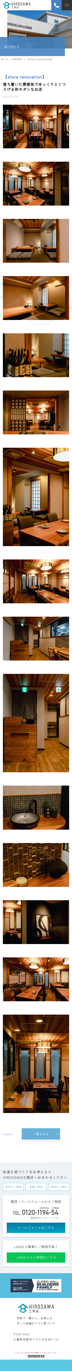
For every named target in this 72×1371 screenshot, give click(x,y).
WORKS (17, 59)
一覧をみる (41, 1134)
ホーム (5, 59)
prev (9, 1134)
